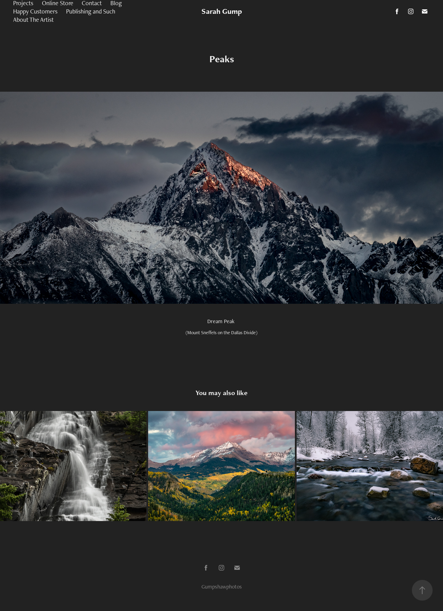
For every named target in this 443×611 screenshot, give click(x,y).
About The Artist (33, 20)
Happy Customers (35, 11)
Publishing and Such (90, 11)
